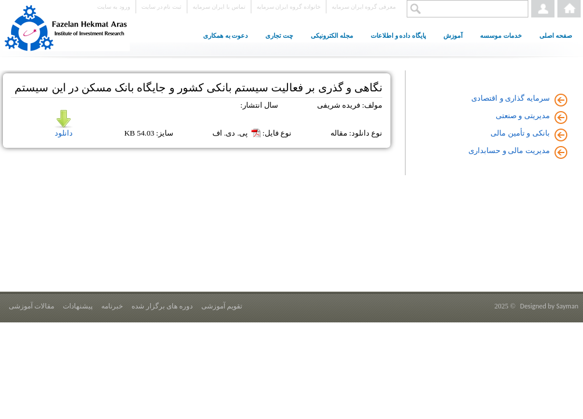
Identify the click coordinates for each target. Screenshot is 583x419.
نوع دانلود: (365, 133)
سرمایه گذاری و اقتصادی (510, 98)
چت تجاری (279, 35)
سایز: (164, 133)
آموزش (453, 35)
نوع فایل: (277, 133)
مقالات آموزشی (31, 306)
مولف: (372, 105)
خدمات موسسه (501, 35)
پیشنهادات (78, 306)
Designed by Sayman (549, 306)
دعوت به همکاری (225, 35)
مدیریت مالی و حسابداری (509, 150)
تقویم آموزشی (221, 306)
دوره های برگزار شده (162, 306)
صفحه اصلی (555, 35)
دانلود (63, 123)
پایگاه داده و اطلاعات (398, 35)
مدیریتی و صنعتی (523, 115)
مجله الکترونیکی (332, 35)
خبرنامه (112, 306)
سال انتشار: (259, 105)
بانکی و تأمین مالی (520, 133)
